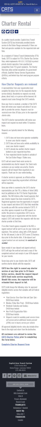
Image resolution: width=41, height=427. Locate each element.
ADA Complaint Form (20, 393)
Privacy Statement (20, 399)
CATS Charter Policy (11, 336)
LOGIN (25, 385)
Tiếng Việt (20, 414)
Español (20, 420)
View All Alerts (31, 4)
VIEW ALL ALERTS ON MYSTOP (14, 4)
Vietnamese (17, 408)
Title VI (20, 396)
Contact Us (20, 390)
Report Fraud (20, 401)
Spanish (25, 408)
